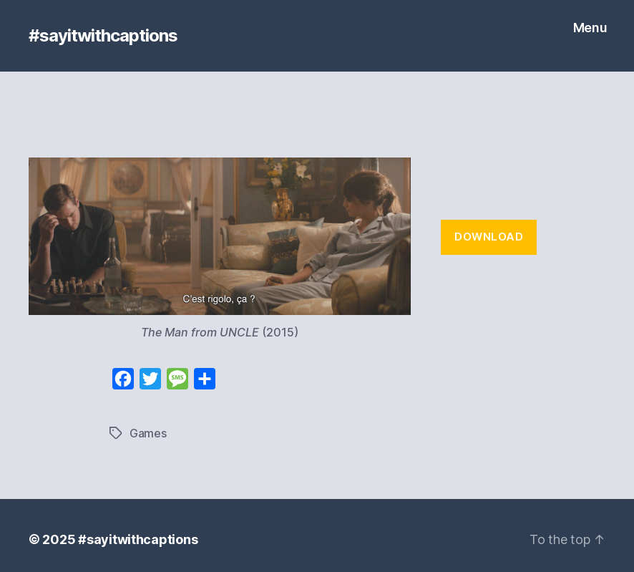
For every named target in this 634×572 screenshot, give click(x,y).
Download (488, 236)
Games (148, 433)
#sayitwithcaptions (103, 35)
